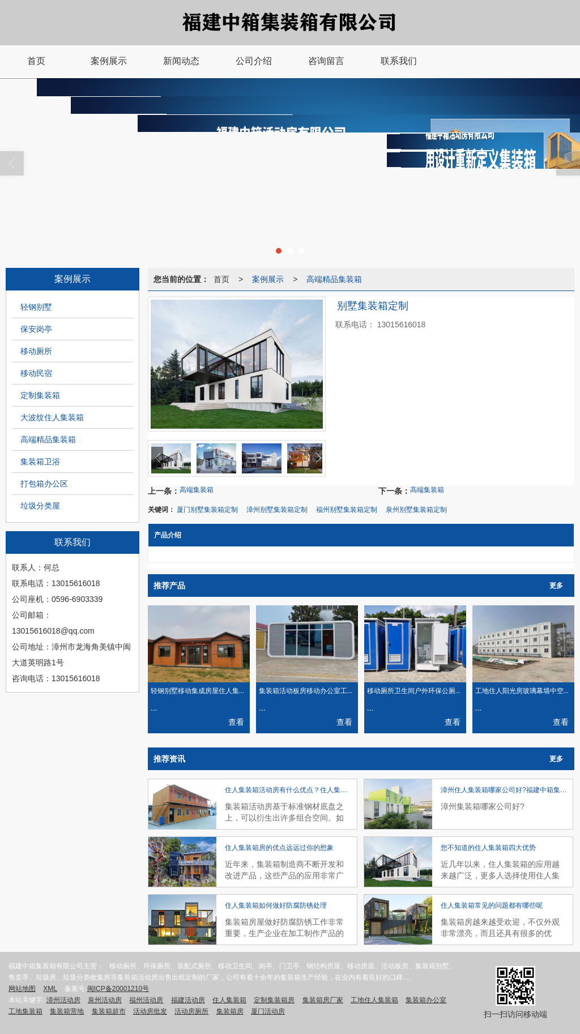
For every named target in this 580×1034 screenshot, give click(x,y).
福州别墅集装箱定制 (346, 510)
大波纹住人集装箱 (52, 417)
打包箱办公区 (44, 483)
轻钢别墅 (36, 306)
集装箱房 (230, 1011)
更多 (556, 585)
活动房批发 (150, 1011)
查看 (236, 722)
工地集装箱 (25, 1011)
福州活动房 (146, 1000)
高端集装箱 (197, 490)
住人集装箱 (229, 1000)
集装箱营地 (67, 1011)
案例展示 (268, 279)
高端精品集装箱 (48, 439)
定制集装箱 (40, 395)
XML (50, 989)
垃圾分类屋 (40, 505)
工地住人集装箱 (374, 1000)
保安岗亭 (36, 329)
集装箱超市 (109, 1011)
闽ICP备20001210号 (118, 989)
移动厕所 (36, 351)
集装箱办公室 (426, 1000)
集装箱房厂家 (322, 1000)
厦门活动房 (268, 1011)
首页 (221, 279)
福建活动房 (188, 1000)
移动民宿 (36, 373)
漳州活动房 (63, 1000)
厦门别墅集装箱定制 (207, 510)
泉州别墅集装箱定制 (416, 510)
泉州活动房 (105, 1000)
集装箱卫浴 (40, 461)
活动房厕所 (191, 1011)
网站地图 (22, 989)
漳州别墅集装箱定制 (277, 510)
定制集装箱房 (274, 1000)
